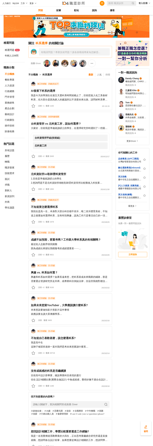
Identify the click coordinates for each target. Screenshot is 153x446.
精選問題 (12, 50)
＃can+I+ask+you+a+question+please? (87, 414)
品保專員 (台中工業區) (128, 158)
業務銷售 (9, 102)
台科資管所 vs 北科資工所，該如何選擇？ (56, 123)
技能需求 (9, 173)
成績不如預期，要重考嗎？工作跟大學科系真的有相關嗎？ (66, 239)
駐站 (76, 10)
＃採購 (100, 411)
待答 (107, 74)
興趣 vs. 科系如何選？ (44, 272)
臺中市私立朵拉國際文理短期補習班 (129, 179)
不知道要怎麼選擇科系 (44, 206)
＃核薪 (34, 414)
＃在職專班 (77, 411)
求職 (7, 184)
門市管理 (9, 97)
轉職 (7, 161)
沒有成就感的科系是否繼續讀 (48, 370)
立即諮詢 (132, 254)
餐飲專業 (9, 79)
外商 (7, 202)
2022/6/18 (106, 386)
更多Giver (131, 141)
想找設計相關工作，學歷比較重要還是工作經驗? (60, 431)
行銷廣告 (9, 120)
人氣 (99, 74)
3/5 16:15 (106, 106)
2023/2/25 (106, 255)
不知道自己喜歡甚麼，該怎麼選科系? (53, 338)
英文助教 (122, 176)
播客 (112, 10)
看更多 (131, 206)
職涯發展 (9, 167)
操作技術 (9, 125)
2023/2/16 (106, 321)
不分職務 (9, 74)
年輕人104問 (11, 55)
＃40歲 (47, 411)
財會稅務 (9, 131)
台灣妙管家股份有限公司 (129, 161)
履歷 (7, 156)
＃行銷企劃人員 (46, 414)
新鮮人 (8, 190)
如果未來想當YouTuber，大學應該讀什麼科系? (59, 305)
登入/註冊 (143, 3)
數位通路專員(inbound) (129, 167)
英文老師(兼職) (125, 194)
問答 (40, 10)
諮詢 (94, 10)
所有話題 (9, 150)
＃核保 (67, 411)
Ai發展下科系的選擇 (43, 90)
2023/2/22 (106, 288)
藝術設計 (9, 114)
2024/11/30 (105, 189)
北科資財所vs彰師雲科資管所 (48, 174)
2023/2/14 (106, 353)
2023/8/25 (106, 222)
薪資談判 (9, 196)
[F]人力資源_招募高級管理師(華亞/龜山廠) (129, 185)
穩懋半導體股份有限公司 (129, 188)
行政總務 (9, 91)
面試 (7, 179)
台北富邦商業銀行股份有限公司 (129, 170)
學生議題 (9, 207)
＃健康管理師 (61, 414)
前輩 (58, 10)
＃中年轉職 (90, 411)
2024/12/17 (105, 157)
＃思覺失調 (57, 411)
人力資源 (9, 85)
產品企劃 (9, 108)
